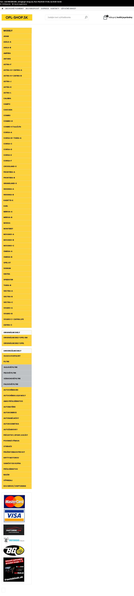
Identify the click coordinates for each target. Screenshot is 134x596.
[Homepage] (2, 8)
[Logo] (17, 17)
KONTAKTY (55, 8)
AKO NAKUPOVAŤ (32, 8)
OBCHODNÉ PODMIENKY (14, 8)
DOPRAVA (45, 8)
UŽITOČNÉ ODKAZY (68, 8)
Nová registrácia (20, 4)
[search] (86, 18)
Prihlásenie (6, 4)
